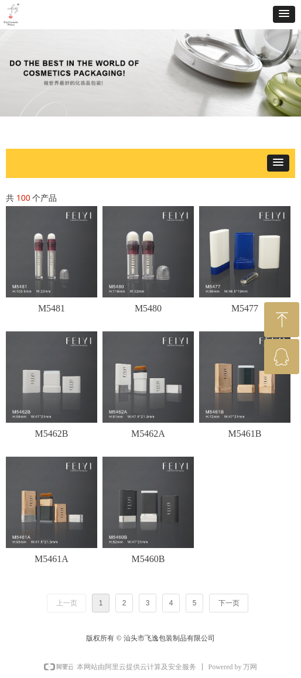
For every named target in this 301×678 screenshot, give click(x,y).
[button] (284, 14)
